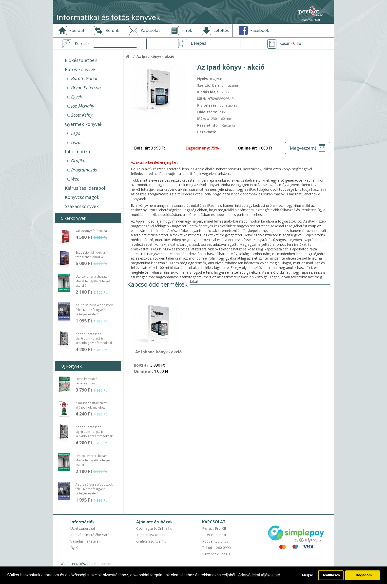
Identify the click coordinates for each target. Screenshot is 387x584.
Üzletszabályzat (82, 528)
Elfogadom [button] (362, 575)
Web (75, 179)
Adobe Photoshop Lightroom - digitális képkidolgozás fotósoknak (94, 338)
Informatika (77, 151)
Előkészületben (81, 60)
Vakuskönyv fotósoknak (92, 231)
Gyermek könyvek (83, 124)
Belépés (198, 43)
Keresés (82, 43)
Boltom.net (103, 563)
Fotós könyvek (80, 69)
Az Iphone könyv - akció (158, 352)
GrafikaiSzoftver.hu (151, 541)
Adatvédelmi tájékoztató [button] (259, 575)
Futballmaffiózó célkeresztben (86, 381)
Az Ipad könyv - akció (155, 56)
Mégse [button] (307, 575)
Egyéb (76, 97)
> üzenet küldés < (216, 554)
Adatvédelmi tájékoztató (90, 534)
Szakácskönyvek (82, 206)
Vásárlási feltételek (85, 541)
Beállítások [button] (331, 575)
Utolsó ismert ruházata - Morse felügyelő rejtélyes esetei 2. (93, 281)
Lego (75, 133)
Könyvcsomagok (82, 197)
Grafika (78, 161)
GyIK (74, 547)
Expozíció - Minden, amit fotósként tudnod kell (92, 254)
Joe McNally (82, 106)
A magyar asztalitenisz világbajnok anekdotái (91, 405)
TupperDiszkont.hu (151, 534)
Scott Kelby (81, 115)
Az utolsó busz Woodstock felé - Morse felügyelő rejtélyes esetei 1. (94, 309)
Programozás (84, 170)
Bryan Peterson (86, 88)
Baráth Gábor (84, 78)
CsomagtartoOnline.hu (154, 528)
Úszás (76, 142)
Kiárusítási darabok (85, 188)
